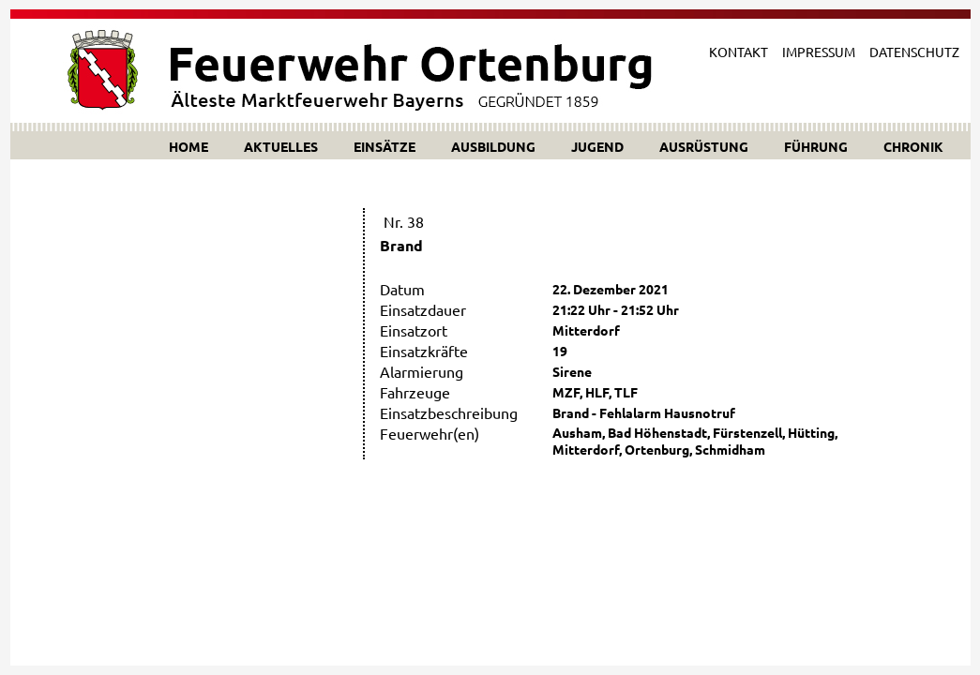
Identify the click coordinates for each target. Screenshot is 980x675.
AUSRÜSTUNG (703, 146)
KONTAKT (738, 51)
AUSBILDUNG (493, 146)
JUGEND (597, 146)
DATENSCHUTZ (914, 51)
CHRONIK (913, 146)
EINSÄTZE (384, 146)
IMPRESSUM (818, 51)
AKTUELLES (281, 146)
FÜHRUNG (816, 146)
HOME (188, 146)
